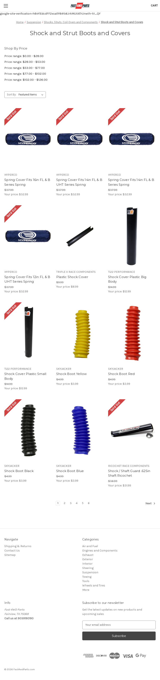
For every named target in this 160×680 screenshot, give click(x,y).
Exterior (87, 559)
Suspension (90, 572)
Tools (85, 581)
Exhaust (88, 555)
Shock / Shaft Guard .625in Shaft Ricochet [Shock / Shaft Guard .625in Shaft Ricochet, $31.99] (129, 473)
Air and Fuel (90, 546)
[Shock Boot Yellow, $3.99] (80, 333)
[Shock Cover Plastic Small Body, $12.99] (28, 333)
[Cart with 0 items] (154, 5)
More (85, 590)
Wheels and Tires (93, 585)
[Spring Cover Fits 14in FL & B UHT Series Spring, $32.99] (80, 139)
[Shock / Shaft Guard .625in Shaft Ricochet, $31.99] (132, 430)
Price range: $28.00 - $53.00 (24, 62)
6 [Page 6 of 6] (89, 503)
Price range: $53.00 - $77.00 (24, 68)
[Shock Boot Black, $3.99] (28, 430)
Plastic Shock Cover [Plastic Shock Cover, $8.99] (72, 277)
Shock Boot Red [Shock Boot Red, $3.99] (121, 374)
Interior (87, 563)
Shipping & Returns (17, 546)
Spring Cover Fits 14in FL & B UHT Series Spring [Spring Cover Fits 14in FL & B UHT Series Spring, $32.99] (79, 182)
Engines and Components (100, 550)
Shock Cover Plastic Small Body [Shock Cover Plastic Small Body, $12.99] (25, 376)
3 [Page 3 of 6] (71, 503)
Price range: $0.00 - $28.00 (24, 56)
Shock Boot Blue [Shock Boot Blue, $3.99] (70, 471)
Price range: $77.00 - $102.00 (25, 73)
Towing (86, 577)
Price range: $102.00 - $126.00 (26, 80)
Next (150, 503)
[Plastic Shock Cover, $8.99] (80, 236)
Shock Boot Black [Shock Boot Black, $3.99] (19, 471)
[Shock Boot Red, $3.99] (132, 333)
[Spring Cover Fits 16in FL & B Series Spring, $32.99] (28, 139)
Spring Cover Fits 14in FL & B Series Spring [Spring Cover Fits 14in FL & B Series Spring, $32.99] (131, 182)
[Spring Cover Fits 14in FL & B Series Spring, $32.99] (132, 139)
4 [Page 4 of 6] (77, 503)
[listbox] (32, 94)
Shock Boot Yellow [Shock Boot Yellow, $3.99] (71, 374)
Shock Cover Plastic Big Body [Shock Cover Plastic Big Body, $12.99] (127, 279)
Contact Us (12, 550)
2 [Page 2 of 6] (64, 503)
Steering (88, 568)
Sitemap (10, 555)
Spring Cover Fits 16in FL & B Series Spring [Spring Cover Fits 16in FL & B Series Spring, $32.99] (27, 182)
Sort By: (11, 94)
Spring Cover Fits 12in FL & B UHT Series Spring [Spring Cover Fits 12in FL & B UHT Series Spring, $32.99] (27, 279)
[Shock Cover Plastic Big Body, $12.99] (132, 236)
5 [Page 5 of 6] (83, 503)
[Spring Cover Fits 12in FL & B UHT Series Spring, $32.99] (28, 236)
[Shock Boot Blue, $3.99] (80, 430)
